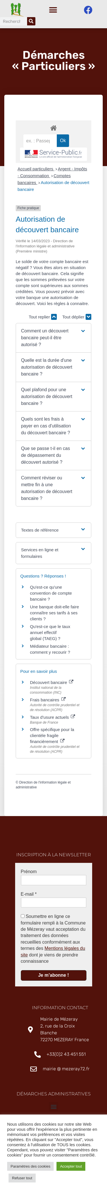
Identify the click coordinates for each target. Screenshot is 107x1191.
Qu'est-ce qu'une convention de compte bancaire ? (51, 594)
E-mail (29, 895)
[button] (53, 10)
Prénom (29, 873)
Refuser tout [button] (22, 1178)
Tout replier (43, 318)
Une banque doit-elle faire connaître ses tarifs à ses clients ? (54, 614)
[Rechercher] (31, 21)
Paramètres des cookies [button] (30, 1166)
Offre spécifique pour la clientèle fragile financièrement (52, 736)
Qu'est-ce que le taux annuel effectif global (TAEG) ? (50, 633)
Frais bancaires (48, 701)
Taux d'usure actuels (52, 718)
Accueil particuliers (36, 170)
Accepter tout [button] (71, 1166)
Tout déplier (76, 318)
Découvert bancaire (51, 683)
